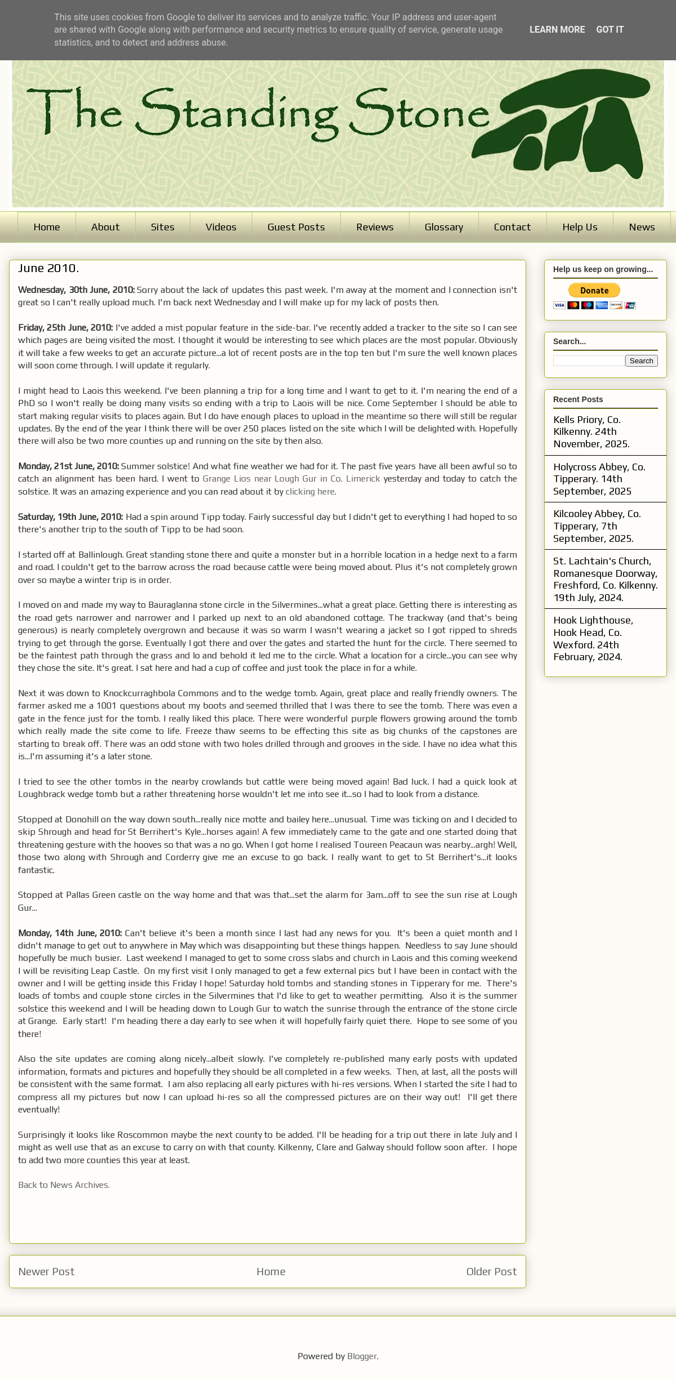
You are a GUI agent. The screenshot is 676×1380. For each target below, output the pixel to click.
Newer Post (46, 1271)
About (105, 227)
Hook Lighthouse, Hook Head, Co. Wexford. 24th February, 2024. (593, 638)
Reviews (375, 227)
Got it (610, 29)
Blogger (362, 1356)
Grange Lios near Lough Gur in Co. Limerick (292, 478)
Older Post (491, 1271)
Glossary (444, 227)
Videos (221, 227)
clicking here (310, 491)
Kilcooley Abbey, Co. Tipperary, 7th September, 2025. (597, 526)
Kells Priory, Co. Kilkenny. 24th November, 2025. (591, 431)
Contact (512, 227)
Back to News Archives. (64, 1184)
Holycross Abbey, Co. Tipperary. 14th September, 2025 (599, 479)
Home (46, 227)
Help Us (580, 227)
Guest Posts (296, 227)
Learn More (557, 29)
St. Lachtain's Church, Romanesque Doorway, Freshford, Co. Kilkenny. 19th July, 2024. (605, 579)
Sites (163, 227)
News (642, 227)
